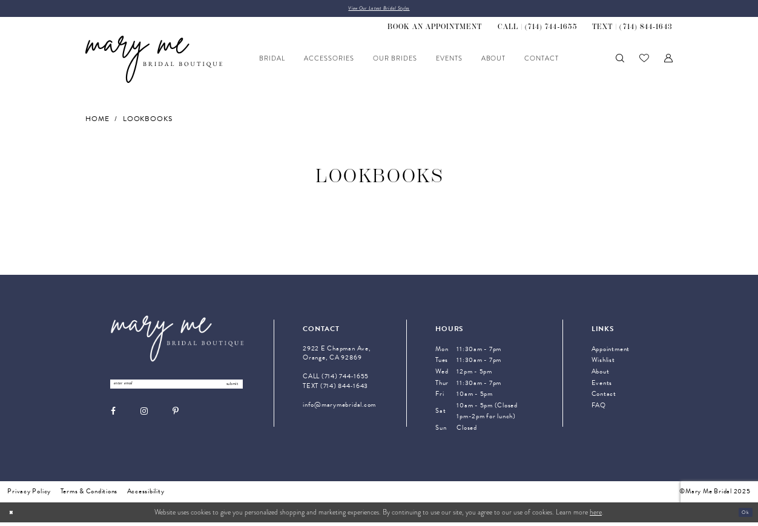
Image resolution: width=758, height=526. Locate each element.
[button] (668, 62)
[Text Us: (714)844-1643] (632, 30)
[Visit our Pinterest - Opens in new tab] (175, 419)
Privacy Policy (29, 494)
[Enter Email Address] (176, 389)
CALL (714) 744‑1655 (336, 380)
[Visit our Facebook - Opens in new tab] (113, 419)
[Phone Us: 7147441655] (537, 30)
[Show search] (620, 62)
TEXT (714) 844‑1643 (335, 389)
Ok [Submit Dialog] (742, 515)
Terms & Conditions (89, 494)
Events (602, 386)
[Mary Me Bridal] (153, 62)
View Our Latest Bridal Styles (379, 9)
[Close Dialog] (13, 516)
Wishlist (603, 363)
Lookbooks (148, 121)
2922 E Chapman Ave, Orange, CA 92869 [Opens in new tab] (337, 356)
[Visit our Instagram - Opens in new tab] (144, 419)
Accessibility (146, 494)
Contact (604, 397)
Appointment (611, 352)
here (596, 516)
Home (97, 121)
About (601, 375)
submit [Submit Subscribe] (226, 388)
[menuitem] (435, 30)
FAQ (599, 408)
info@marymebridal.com (339, 408)
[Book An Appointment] (435, 30)
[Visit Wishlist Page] (644, 62)
